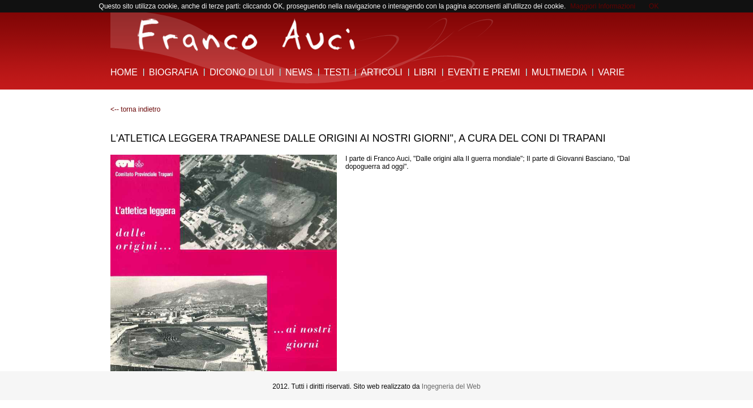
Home (124, 72)
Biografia (173, 72)
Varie (611, 72)
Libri (425, 72)
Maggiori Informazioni (602, 6)
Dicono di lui (241, 72)
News (299, 72)
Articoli (382, 72)
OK (653, 6)
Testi (336, 72)
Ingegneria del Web (451, 386)
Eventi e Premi (484, 72)
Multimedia (559, 72)
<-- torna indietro (135, 109)
